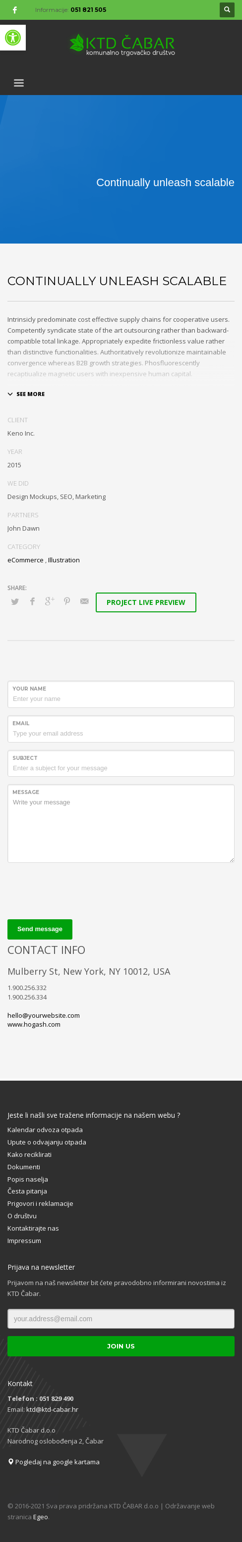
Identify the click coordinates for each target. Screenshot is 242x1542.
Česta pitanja (27, 1191)
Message (25, 792)
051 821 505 (88, 9)
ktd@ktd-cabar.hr (52, 1409)
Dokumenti (23, 1166)
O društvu (22, 1215)
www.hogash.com (33, 1024)
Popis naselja (27, 1179)
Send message (39, 929)
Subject (25, 758)
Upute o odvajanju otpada (46, 1142)
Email (20, 723)
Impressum (24, 1240)
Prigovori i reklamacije (40, 1203)
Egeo (40, 1516)
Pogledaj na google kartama (53, 1461)
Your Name (29, 689)
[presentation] (82, 889)
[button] (13, 37)
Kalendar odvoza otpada (45, 1129)
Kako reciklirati (29, 1154)
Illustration (64, 559)
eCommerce (25, 559)
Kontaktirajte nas (33, 1228)
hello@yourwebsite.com (43, 1015)
